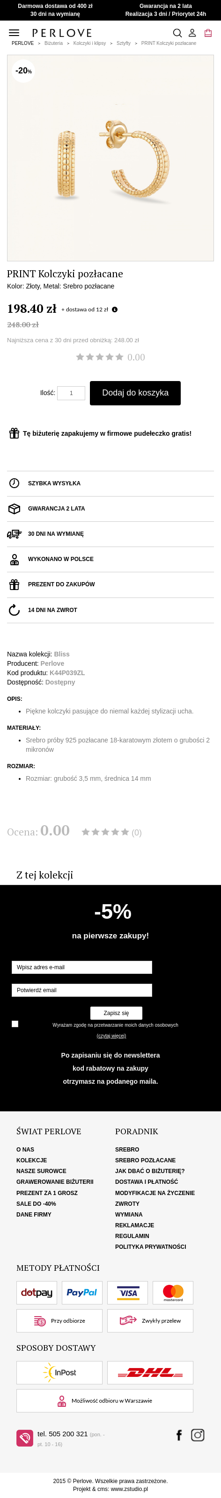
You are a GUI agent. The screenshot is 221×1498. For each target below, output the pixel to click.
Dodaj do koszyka (135, 392)
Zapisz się (116, 1013)
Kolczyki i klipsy (90, 43)
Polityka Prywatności (150, 1247)
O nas (25, 1149)
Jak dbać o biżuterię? (150, 1171)
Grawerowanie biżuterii (55, 1182)
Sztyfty (124, 43)
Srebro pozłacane (145, 1160)
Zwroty (127, 1204)
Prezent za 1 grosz (47, 1193)
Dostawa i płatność (146, 1182)
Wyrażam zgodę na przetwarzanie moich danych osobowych (115, 1025)
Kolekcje (31, 1160)
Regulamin (132, 1236)
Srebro (127, 1149)
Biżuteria (53, 43)
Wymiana (129, 1214)
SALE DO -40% (36, 1204)
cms (102, 1489)
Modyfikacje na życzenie (155, 1193)
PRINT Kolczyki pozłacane (169, 43)
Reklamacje (134, 1225)
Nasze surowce (41, 1171)
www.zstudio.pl (129, 1489)
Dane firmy (34, 1214)
